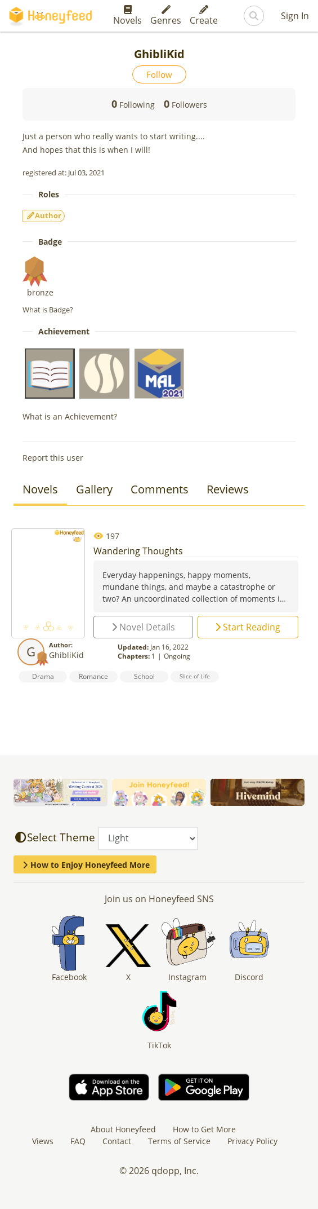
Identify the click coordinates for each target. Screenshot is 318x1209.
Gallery (94, 489)
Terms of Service (179, 1141)
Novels (127, 16)
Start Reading (247, 627)
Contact (116, 1141)
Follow (159, 74)
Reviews (228, 489)
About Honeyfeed (123, 1129)
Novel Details (143, 627)
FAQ (78, 1141)
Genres (165, 16)
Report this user (53, 457)
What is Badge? (48, 310)
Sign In (295, 16)
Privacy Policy (252, 1141)
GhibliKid (66, 655)
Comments (160, 489)
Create (204, 16)
